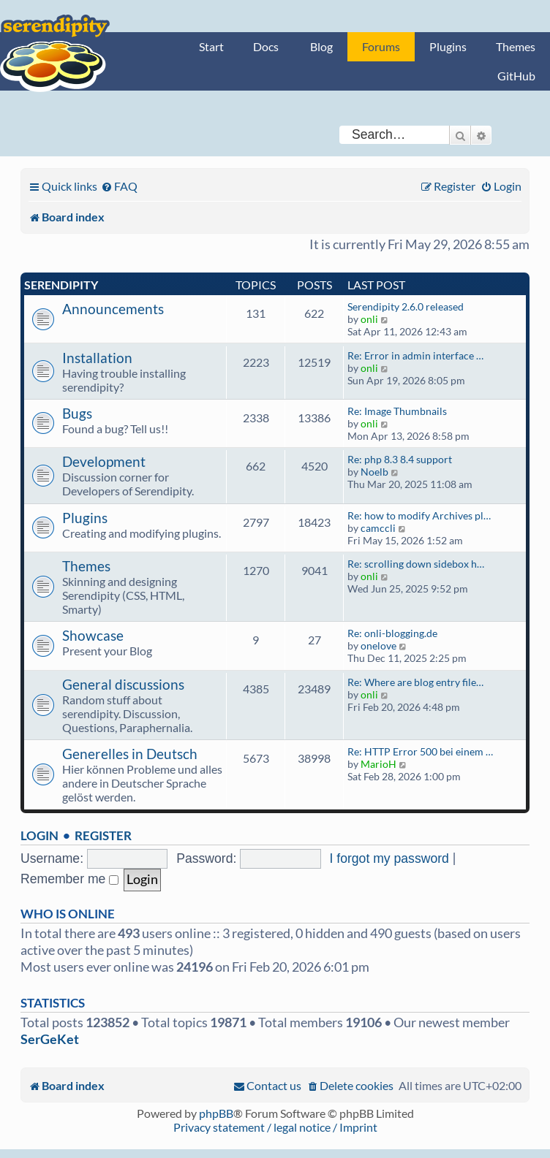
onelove (378, 645)
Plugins (448, 46)
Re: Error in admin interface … (415, 355)
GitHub (516, 76)
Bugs (77, 413)
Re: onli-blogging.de (392, 633)
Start (211, 46)
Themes (515, 46)
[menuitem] (119, 186)
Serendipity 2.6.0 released (405, 306)
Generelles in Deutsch (129, 753)
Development (104, 461)
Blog (321, 46)
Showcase (93, 635)
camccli (378, 528)
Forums (381, 46)
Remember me (69, 879)
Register (103, 835)
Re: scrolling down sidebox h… (415, 563)
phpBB (216, 1113)
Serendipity (61, 285)
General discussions (123, 684)
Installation (97, 357)
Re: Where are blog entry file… (415, 682)
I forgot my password (389, 858)
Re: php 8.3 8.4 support (399, 459)
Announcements (113, 308)
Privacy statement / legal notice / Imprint (275, 1127)
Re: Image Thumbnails (397, 411)
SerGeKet (49, 1039)
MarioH (378, 764)
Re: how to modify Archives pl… (419, 515)
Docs (266, 46)
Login (39, 835)
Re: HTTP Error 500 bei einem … (420, 751)
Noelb (374, 471)
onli (369, 319)
